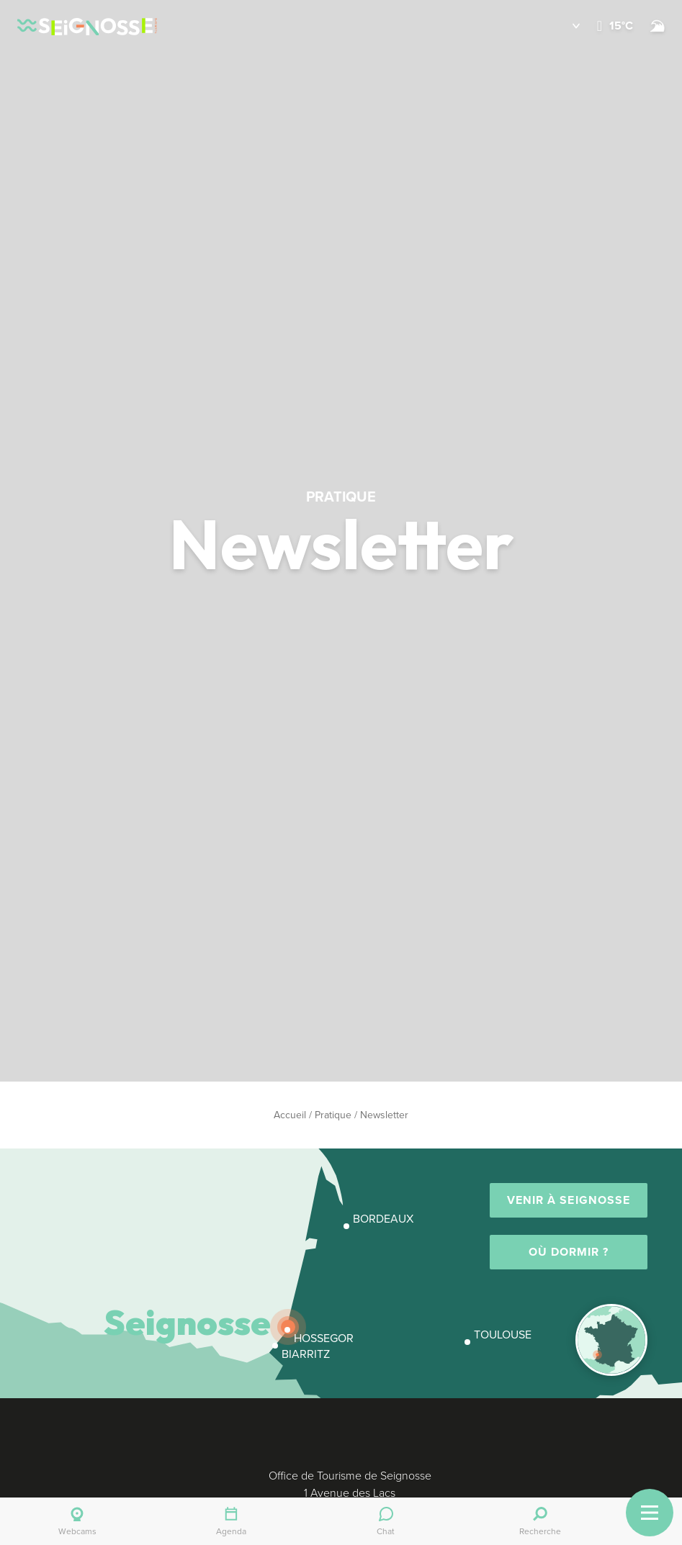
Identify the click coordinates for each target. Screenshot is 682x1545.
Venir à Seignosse (568, 1200)
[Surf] (657, 26)
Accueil (290, 1115)
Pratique (333, 1115)
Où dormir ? (569, 1251)
